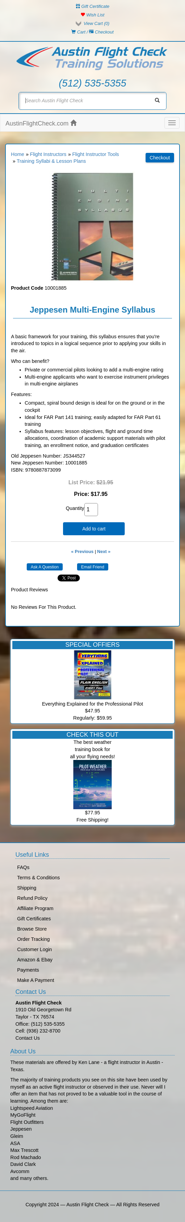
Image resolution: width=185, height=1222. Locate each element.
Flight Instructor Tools (95, 154)
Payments (28, 970)
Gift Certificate (93, 6)
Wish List (92, 14)
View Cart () (96, 23)
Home (17, 154)
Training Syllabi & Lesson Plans (51, 161)
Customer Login (34, 949)
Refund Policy (32, 898)
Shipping (26, 888)
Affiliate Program (35, 908)
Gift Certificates (34, 918)
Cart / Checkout (92, 32)
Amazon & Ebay (34, 959)
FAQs (23, 867)
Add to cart (94, 528)
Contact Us (27, 1038)
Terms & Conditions (38, 877)
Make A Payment (35, 980)
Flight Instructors (48, 154)
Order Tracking (33, 939)
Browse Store (32, 929)
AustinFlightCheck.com (40, 123)
